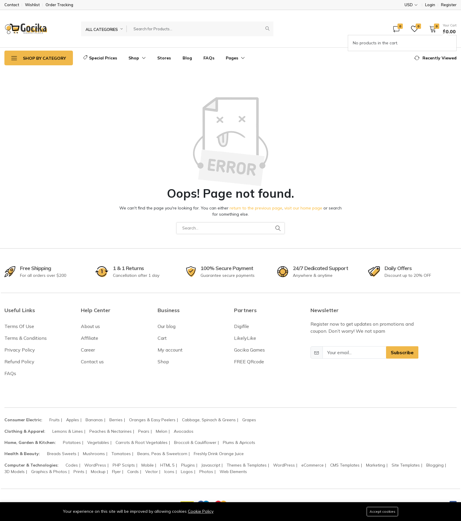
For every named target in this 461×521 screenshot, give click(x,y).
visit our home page (303, 208)
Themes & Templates (247, 465)
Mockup (98, 471)
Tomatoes (121, 453)
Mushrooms (94, 453)
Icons (169, 471)
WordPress (95, 465)
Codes (72, 465)
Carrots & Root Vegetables (142, 442)
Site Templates (406, 465)
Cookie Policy (200, 511)
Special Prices (100, 58)
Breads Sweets (61, 453)
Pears (143, 431)
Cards (133, 471)
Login (430, 5)
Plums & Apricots (239, 442)
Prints (79, 471)
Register (449, 5)
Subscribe (402, 352)
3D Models (14, 471)
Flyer (116, 471)
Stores (164, 58)
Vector (151, 471)
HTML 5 (167, 465)
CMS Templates (345, 465)
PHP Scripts (124, 465)
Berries (116, 419)
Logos (187, 471)
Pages (235, 58)
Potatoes (72, 442)
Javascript (210, 465)
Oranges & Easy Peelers (152, 419)
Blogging (435, 465)
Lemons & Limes (67, 431)
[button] (441, 29)
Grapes (249, 419)
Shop (137, 58)
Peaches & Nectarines (110, 431)
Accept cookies (382, 511)
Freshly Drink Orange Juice (219, 453)
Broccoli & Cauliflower (195, 442)
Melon (161, 431)
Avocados (183, 431)
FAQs (208, 58)
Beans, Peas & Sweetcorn (162, 453)
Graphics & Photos (49, 471)
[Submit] (267, 28)
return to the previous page (256, 208)
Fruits (54, 419)
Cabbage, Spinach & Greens (209, 419)
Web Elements (233, 471)
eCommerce (312, 465)
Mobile (147, 465)
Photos (206, 471)
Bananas (94, 419)
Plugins (188, 465)
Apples (72, 419)
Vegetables (98, 442)
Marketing (375, 465)
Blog (187, 58)
